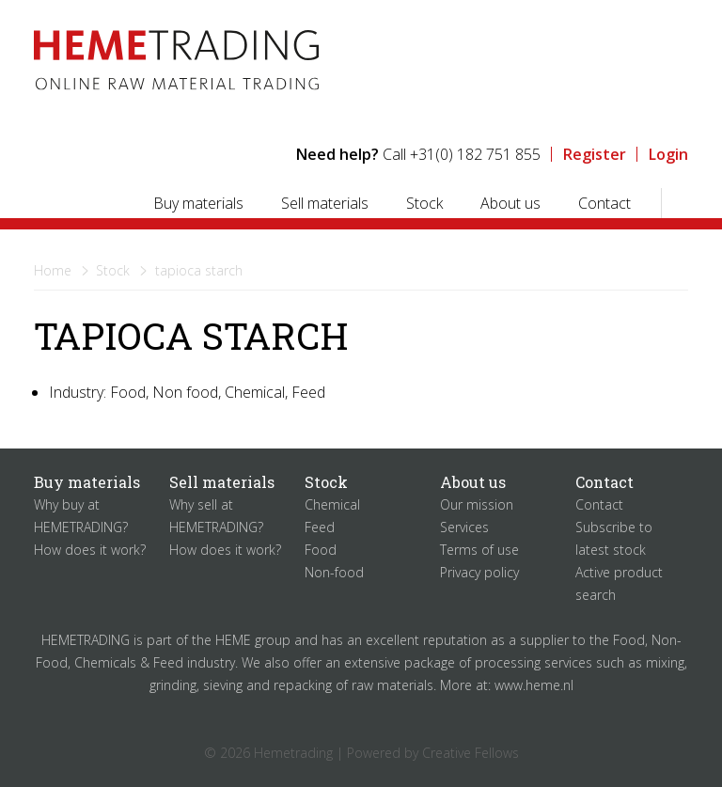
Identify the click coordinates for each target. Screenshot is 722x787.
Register (594, 154)
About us (510, 203)
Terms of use (479, 550)
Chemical (332, 504)
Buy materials (198, 203)
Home (52, 270)
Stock (424, 203)
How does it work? (90, 550)
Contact (604, 203)
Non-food (334, 572)
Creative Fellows (470, 753)
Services (464, 527)
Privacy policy (479, 572)
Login (668, 154)
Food (321, 550)
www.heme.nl (533, 685)
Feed (320, 527)
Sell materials (325, 203)
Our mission (476, 504)
